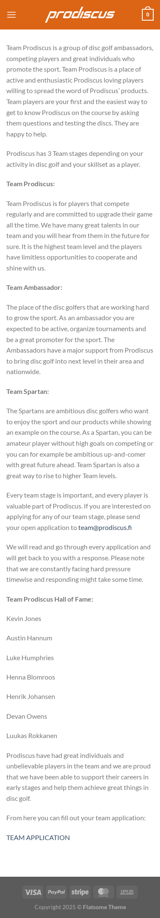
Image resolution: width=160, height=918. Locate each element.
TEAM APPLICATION (38, 837)
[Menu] (11, 14)
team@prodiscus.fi (105, 527)
